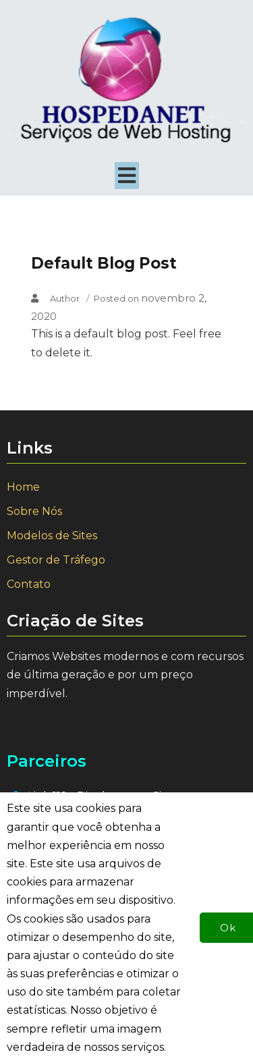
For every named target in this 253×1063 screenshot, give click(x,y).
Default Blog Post (104, 263)
